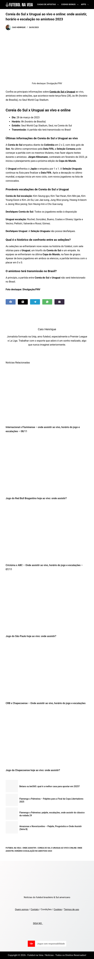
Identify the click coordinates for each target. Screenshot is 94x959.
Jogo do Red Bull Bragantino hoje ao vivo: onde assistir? (36, 498)
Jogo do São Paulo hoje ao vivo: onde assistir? (31, 636)
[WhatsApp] (47, 302)
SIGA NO (38, 923)
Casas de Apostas (48, 4)
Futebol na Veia (13, 848)
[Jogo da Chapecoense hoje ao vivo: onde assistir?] (47, 737)
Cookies (58, 909)
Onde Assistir (29, 848)
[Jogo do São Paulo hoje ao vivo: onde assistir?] (47, 603)
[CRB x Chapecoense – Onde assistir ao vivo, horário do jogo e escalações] (47, 670)
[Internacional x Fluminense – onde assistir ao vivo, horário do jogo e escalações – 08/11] (47, 394)
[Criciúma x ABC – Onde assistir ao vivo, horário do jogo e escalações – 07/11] (47, 532)
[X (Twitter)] (23, 302)
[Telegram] (35, 302)
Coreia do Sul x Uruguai (62, 91)
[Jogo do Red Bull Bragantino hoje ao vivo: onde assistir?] (47, 465)
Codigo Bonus (70, 4)
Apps (85, 4)
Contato (35, 909)
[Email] (59, 302)
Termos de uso (71, 909)
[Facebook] (11, 302)
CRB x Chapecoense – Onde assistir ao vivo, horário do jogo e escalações (45, 703)
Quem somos (22, 909)
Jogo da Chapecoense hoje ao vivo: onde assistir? (33, 770)
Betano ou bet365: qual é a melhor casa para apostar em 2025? (49, 786)
